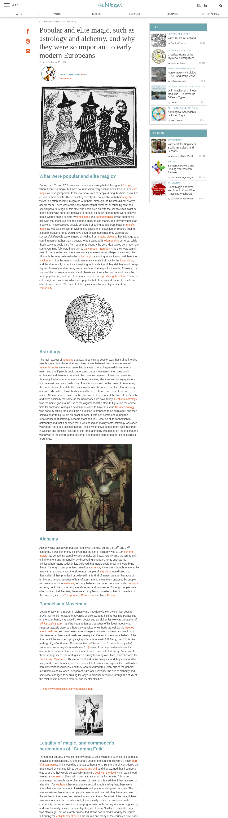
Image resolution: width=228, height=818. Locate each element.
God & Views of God (179, 50)
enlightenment (113, 284)
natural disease (107, 236)
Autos (57, 14)
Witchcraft (175, 140)
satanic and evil (88, 768)
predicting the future (114, 276)
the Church (111, 201)
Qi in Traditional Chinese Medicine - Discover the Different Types (182, 94)
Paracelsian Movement (52, 659)
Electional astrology (125, 399)
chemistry (132, 583)
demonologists (104, 217)
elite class (105, 571)
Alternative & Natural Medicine (186, 86)
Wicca (171, 161)
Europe (127, 185)
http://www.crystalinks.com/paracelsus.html (68, 688)
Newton (111, 595)
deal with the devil (105, 772)
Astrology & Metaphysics (183, 108)
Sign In (202, 5)
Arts (19, 14)
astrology (68, 359)
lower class (126, 260)
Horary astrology (124, 407)
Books (96, 14)
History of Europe (179, 34)
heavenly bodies (49, 367)
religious (127, 197)
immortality (45, 288)
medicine (69, 583)
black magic (46, 260)
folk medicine (111, 240)
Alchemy (44, 547)
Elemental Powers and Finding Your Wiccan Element (181, 169)
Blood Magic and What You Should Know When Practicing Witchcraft (182, 190)
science (95, 567)
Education (173, 14)
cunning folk (120, 205)
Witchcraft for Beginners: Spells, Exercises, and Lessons (182, 148)
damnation (57, 776)
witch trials (82, 788)
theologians (83, 217)
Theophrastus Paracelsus (79, 595)
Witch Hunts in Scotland (182, 38)
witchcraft (61, 784)
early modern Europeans (98, 248)
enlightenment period (68, 816)
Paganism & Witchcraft (181, 68)
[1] (87, 647)
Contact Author (66, 78)
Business (134, 14)
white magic (85, 256)
